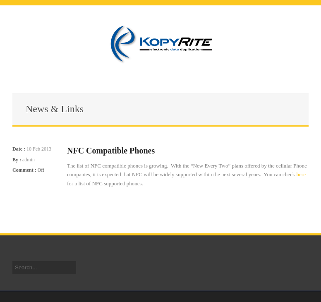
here (301, 174)
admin (28, 160)
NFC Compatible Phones (111, 150)
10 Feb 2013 (38, 149)
